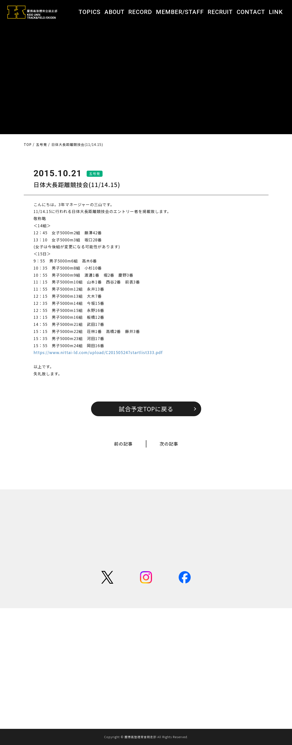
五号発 (94, 173)
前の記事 (123, 443)
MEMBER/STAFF (180, 12)
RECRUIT (220, 12)
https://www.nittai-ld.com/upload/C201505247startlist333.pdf (98, 352)
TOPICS (90, 12)
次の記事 (169, 443)
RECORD (140, 12)
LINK (276, 12)
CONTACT (251, 12)
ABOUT (115, 12)
